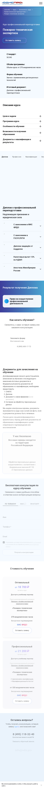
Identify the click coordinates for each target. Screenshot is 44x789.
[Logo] (12, 3)
